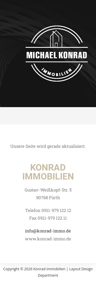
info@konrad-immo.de (48, 231)
